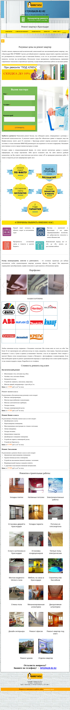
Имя (5, 94)
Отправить (19, 128)
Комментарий (8, 115)
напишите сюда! (49, 689)
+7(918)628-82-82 (37, 683)
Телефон (7, 104)
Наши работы (36, 31)
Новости (47, 31)
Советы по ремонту (22, 31)
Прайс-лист (56, 31)
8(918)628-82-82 (48, 668)
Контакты (9, 31)
